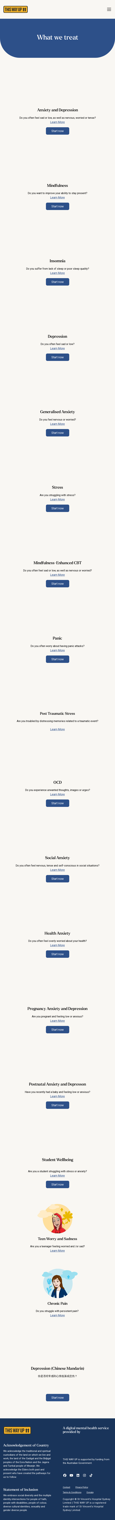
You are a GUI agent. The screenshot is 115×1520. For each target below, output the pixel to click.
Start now (57, 131)
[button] (108, 9)
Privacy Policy (81, 1487)
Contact (66, 1487)
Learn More (57, 122)
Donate (90, 1492)
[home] (14, 9)
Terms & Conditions (72, 1492)
